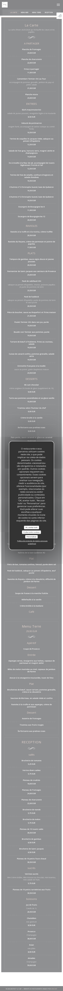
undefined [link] (32, 543)
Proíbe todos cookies (31, 532)
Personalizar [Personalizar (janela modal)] (31, 537)
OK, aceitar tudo (31, 527)
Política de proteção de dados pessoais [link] (32, 541)
